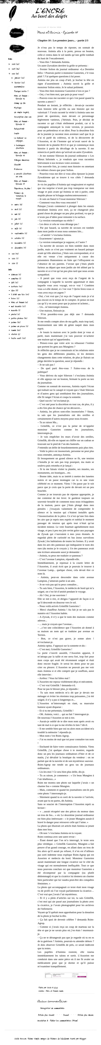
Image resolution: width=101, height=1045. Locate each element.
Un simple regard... (22, 112)
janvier (18, 78)
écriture (14, 286)
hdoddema (65, 1038)
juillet (17, 223)
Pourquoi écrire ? (21, 91)
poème (13, 322)
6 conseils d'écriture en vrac (22, 175)
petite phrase (17, 318)
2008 (14, 64)
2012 (14, 258)
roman (61, 991)
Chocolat (17, 164)
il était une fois (18, 294)
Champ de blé (19, 103)
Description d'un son (22, 117)
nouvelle (14, 310)
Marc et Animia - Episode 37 (21, 123)
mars (17, 204)
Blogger (83, 1038)
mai (16, 214)
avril (17, 209)
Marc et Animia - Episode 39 (21, 183)
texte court (16, 338)
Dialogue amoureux (21, 160)
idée (13, 290)
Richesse (18, 169)
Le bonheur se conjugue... (20, 139)
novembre (19, 243)
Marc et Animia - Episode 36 (21, 97)
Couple (16, 133)
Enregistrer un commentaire (52, 1008)
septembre (20, 233)
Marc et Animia (52, 991)
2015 (14, 263)
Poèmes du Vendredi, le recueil (20, 196)
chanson (14, 274)
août (17, 228)
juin (16, 219)
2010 (14, 73)
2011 (13, 253)
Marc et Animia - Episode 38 (21, 154)
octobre (18, 238)
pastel (13, 314)
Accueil (66, 1015)
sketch (14, 334)
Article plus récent (46, 1015)
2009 (14, 69)
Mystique (17, 107)
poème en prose (18, 326)
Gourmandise (19, 86)
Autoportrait (19, 128)
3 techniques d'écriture (19, 147)
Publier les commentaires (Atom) (64, 1020)
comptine (14, 278)
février (18, 82)
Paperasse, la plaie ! (23, 188)
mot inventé (16, 306)
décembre (19, 247)
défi (12, 282)
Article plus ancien (85, 1015)
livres (13, 298)
